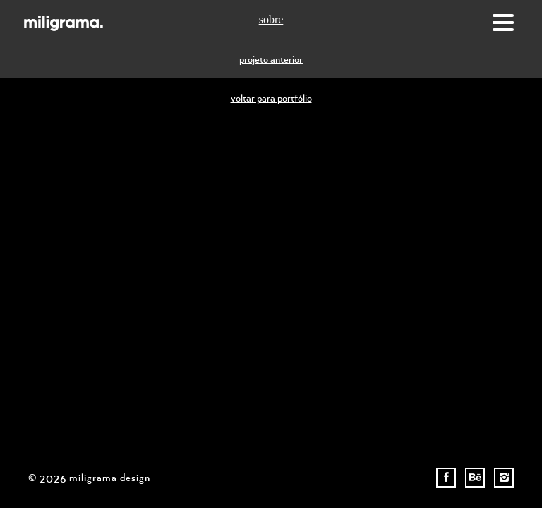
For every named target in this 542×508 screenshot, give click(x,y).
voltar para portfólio (271, 97)
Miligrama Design (63, 23)
